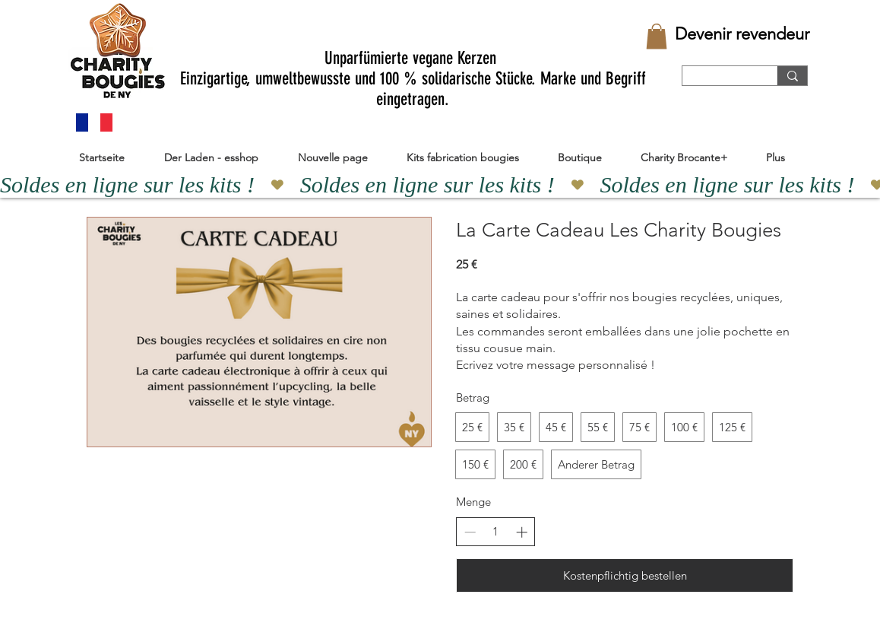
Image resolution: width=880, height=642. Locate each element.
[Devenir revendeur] (742, 34)
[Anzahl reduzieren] (470, 532)
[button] (656, 36)
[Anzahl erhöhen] (521, 532)
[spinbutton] (496, 531)
